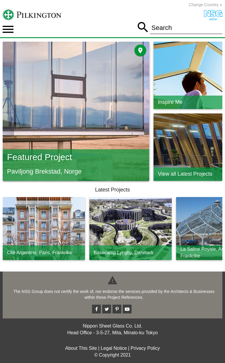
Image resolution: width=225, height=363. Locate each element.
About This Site (81, 348)
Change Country (205, 4)
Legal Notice (114, 348)
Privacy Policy (145, 348)
